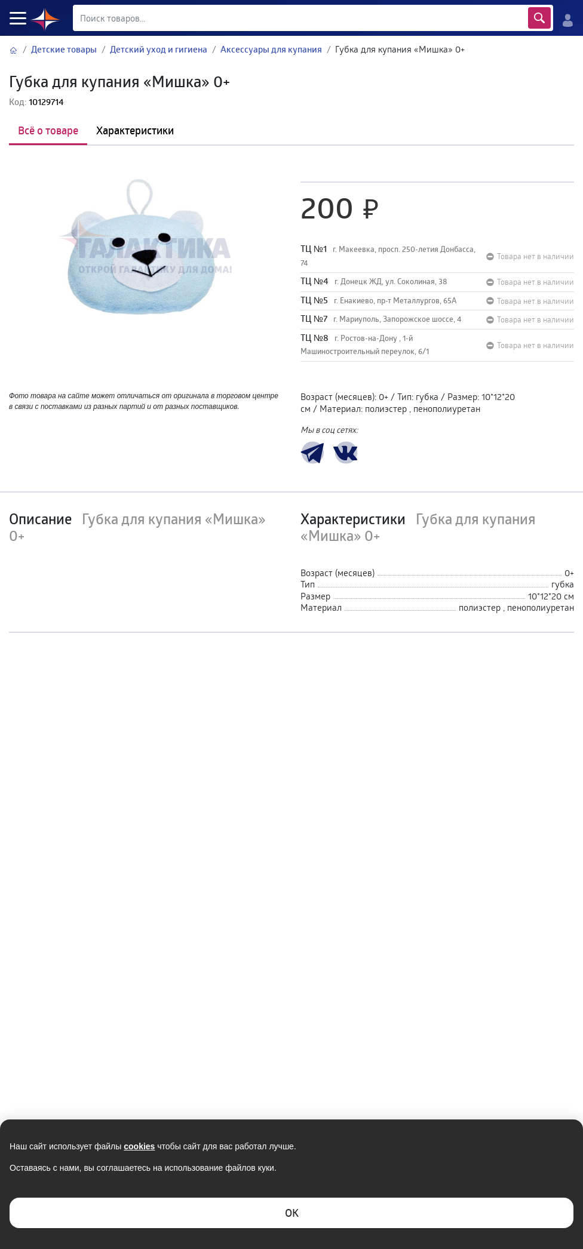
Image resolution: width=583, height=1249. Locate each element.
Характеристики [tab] (135, 130)
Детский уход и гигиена (158, 49)
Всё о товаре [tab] (48, 130)
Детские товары (64, 49)
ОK (292, 1212)
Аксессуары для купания (271, 49)
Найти (539, 18)
